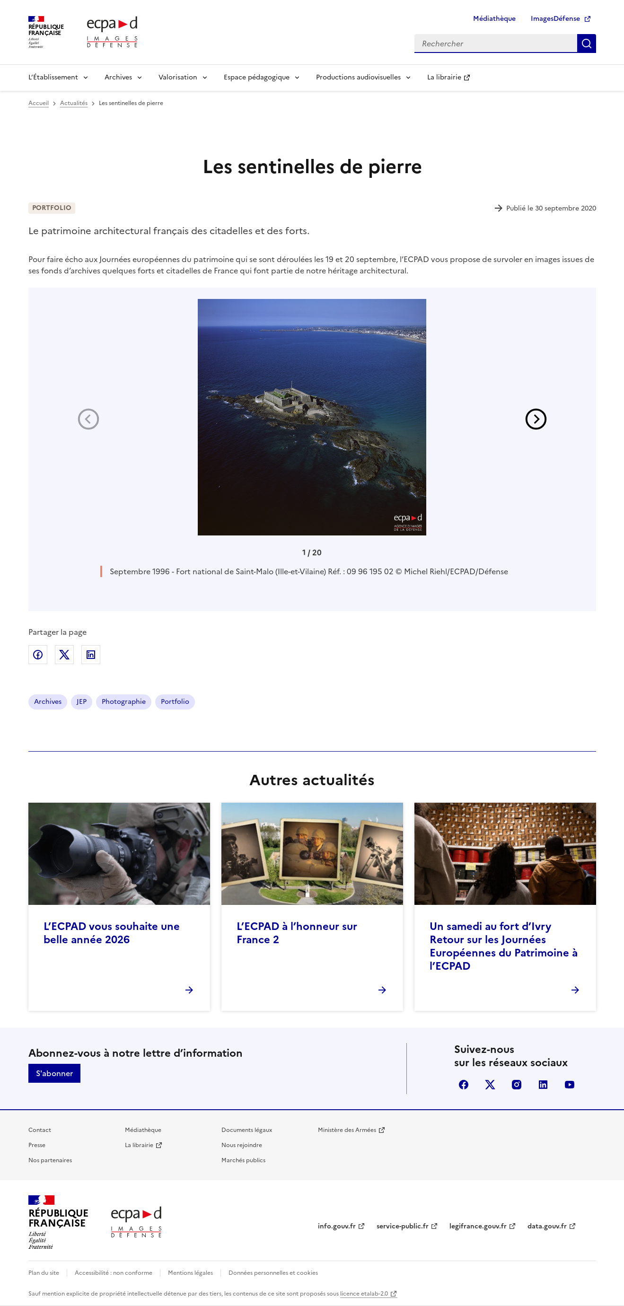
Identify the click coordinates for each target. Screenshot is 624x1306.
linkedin (543, 1084)
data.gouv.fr (547, 1226)
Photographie (124, 702)
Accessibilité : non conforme (113, 1273)
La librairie (444, 77)
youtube (569, 1084)
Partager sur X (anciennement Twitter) (64, 654)
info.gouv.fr (337, 1226)
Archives (118, 77)
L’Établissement (53, 77)
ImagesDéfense (555, 19)
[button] (536, 419)
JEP (82, 702)
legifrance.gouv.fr (478, 1226)
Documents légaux (246, 1130)
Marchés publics (243, 1160)
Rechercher (586, 43)
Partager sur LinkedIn (90, 654)
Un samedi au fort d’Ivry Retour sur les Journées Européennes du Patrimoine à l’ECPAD (504, 946)
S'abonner (54, 1073)
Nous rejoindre (241, 1145)
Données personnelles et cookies (273, 1273)
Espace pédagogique (257, 77)
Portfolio (175, 702)
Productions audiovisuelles (358, 77)
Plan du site (43, 1273)
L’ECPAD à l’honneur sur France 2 (297, 933)
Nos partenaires (50, 1160)
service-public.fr (403, 1226)
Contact (39, 1130)
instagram (516, 1084)
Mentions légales (190, 1273)
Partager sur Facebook (37, 654)
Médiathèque (494, 19)
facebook (463, 1084)
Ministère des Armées (347, 1130)
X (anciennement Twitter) (490, 1084)
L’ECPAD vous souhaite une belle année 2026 (112, 933)
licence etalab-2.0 (364, 1293)
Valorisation (177, 77)
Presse (36, 1145)
